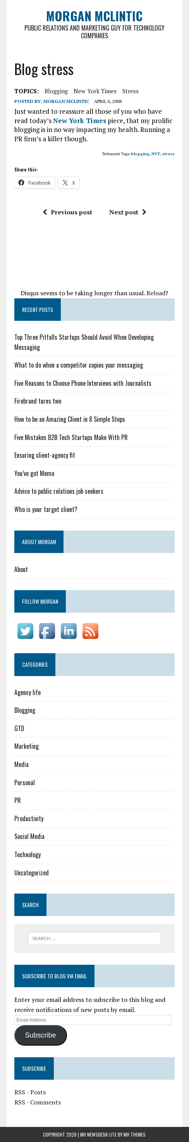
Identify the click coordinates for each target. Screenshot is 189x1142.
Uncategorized (31, 872)
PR (17, 800)
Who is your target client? (45, 509)
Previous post (67, 212)
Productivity (28, 818)
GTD (19, 728)
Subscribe (40, 1035)
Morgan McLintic (66, 101)
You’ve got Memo (34, 473)
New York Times (95, 91)
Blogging (24, 710)
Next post (127, 212)
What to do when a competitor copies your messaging (78, 365)
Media (21, 764)
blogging (56, 91)
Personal (24, 782)
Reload (155, 293)
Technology (27, 854)
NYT (155, 153)
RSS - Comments (37, 1102)
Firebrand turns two (37, 401)
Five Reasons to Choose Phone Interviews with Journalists (82, 383)
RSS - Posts (30, 1092)
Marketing (26, 746)
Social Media (29, 836)
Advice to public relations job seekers (58, 491)
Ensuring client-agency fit (44, 455)
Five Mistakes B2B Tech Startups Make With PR (71, 437)
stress (130, 91)
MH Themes (135, 1134)
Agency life (27, 692)
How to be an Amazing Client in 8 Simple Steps (69, 419)
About (21, 569)
